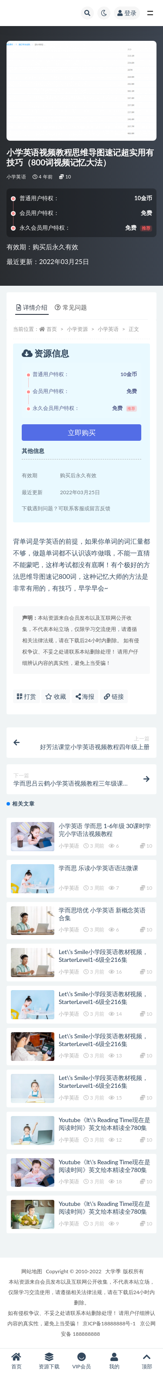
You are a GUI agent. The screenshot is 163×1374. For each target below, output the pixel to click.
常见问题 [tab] (71, 307)
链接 (114, 696)
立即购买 (82, 432)
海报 (85, 696)
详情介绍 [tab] (32, 307)
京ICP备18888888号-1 (109, 1323)
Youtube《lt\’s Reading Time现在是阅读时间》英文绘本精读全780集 (104, 1123)
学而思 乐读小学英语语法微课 (98, 868)
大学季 (113, 1271)
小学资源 (77, 329)
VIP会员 (81, 1361)
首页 (52, 329)
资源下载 (49, 1361)
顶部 (146, 1361)
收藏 (55, 696)
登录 (126, 13)
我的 (114, 1361)
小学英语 (16, 176)
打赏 (26, 696)
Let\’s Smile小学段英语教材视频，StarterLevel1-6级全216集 (103, 955)
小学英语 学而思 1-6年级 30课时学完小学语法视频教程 (105, 829)
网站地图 (31, 1271)
